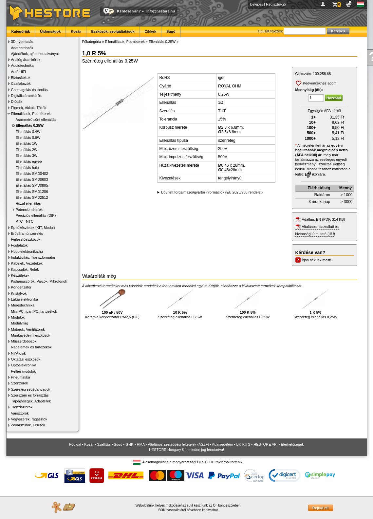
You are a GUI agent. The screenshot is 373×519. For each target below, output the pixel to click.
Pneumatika (20, 377)
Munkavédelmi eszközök (30, 335)
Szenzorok (19, 383)
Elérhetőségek (292, 444)
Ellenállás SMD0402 (32, 174)
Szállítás (104, 444)
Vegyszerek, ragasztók (29, 419)
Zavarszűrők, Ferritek (28, 425)
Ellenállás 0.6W (28, 137)
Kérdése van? (129, 11)
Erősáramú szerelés (27, 233)
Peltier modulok (23, 371)
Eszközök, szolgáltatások (113, 31)
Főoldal (75, 444)
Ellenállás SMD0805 (32, 185)
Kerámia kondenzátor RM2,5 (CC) (112, 304)
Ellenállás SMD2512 (32, 197)
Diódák (16, 101)
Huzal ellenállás (28, 203)
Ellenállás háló (27, 168)
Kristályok (19, 293)
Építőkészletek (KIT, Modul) (33, 228)
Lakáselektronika (24, 299)
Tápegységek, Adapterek (31, 401)
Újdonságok (50, 31)
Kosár (76, 31)
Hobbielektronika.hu (27, 251)
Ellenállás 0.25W (30, 125)
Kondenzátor (21, 287)
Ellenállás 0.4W (28, 132)
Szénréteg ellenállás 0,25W (180, 304)
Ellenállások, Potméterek (31, 114)
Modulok (18, 317)
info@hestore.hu (160, 11)
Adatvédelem (222, 444)
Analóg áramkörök (25, 60)
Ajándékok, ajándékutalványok (35, 54)
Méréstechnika (23, 305)
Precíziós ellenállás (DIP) (36, 215)
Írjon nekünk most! (316, 260)
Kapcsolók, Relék (25, 269)
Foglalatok (19, 245)
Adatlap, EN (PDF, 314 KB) (323, 219)
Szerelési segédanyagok (30, 389)
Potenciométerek (29, 210)
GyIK (129, 444)
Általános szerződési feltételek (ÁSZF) (178, 444)
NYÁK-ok (18, 353)
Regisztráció (276, 4)
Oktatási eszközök (25, 359)
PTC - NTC (24, 221)
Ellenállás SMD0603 (32, 179)
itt (203, 510)
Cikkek (150, 31)
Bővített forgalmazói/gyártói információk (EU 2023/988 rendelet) (212, 192)
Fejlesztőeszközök (26, 239)
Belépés (256, 4)
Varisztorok (20, 413)
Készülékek (20, 275)
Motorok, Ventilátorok (28, 329)
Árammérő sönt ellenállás (36, 119)
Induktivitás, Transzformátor (33, 257)
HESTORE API (265, 444)
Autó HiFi (18, 72)
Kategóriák (20, 31)
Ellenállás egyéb (29, 161)
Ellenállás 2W (27, 150)
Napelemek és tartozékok (31, 347)
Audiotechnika (22, 65)
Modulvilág (19, 323)
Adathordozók (22, 48)
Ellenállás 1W (27, 143)
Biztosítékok (20, 78)
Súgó (171, 31)
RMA (141, 444)
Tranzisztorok (22, 407)
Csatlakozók (21, 83)
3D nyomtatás (22, 42)
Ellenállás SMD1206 (32, 192)
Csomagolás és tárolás (29, 90)
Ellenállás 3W (27, 156)
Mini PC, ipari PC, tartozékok (34, 311)
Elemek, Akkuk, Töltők (29, 108)
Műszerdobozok (24, 341)
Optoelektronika (23, 365)
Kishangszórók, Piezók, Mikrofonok (39, 281)
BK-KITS (243, 444)
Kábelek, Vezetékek (27, 263)
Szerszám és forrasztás (30, 395)
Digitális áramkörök (26, 96)
